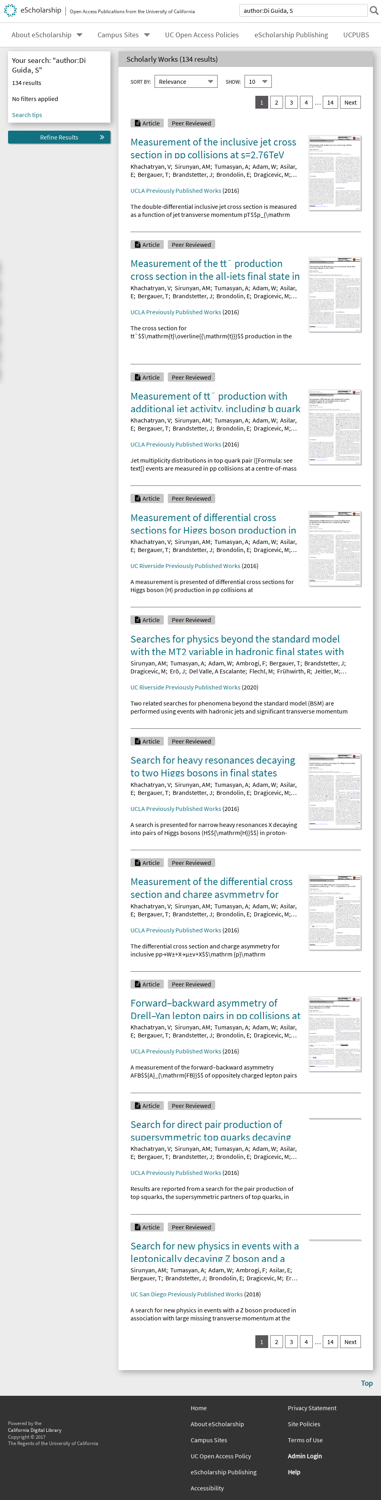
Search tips (27, 115)
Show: (233, 81)
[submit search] (370, 10)
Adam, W (264, 166)
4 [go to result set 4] (306, 102)
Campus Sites (118, 34)
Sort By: (140, 81)
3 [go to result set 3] (291, 102)
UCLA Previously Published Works (175, 190)
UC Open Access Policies (202, 34)
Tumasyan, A (231, 166)
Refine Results (59, 137)
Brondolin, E (233, 174)
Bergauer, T (153, 174)
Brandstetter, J (192, 174)
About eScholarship (41, 34)
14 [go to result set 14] (330, 102)
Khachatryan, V (150, 166)
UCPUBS (356, 34)
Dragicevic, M (271, 174)
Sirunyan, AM (192, 166)
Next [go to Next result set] (350, 102)
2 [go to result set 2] (276, 102)
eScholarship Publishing (291, 34)
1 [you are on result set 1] (261, 102)
